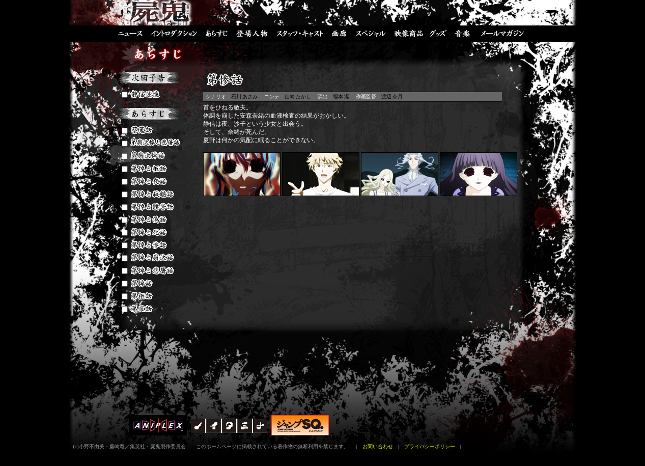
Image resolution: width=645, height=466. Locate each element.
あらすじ (216, 33)
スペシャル (371, 33)
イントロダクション (174, 33)
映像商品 (408, 33)
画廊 (340, 33)
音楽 (462, 33)
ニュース (125, 33)
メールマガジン (506, 33)
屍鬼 (162, 12)
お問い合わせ (377, 446)
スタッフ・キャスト (300, 33)
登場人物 (251, 33)
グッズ (438, 33)
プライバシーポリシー (429, 446)
